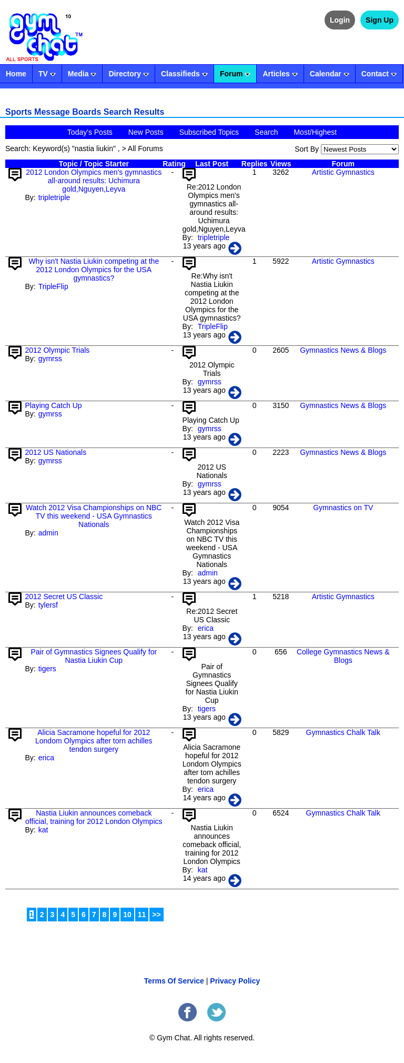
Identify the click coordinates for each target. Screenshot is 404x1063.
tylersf (48, 605)
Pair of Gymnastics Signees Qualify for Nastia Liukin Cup (94, 656)
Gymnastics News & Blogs (343, 350)
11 (142, 914)
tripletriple (54, 197)
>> (156, 914)
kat (43, 830)
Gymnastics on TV (343, 507)
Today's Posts (90, 132)
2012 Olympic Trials (57, 350)
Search (266, 132)
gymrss (50, 358)
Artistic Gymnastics (343, 172)
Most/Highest (315, 132)
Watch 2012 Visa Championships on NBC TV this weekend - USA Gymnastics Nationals (93, 516)
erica (206, 628)
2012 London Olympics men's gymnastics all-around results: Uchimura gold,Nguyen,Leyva (93, 180)
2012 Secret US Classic (64, 596)
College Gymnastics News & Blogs (343, 656)
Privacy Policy (235, 981)
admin (48, 533)
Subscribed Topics (209, 132)
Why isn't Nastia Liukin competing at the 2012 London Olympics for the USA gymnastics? (93, 269)
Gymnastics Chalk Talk (343, 732)
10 (127, 914)
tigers (47, 668)
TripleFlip (53, 286)
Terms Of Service (174, 981)
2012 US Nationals (55, 452)
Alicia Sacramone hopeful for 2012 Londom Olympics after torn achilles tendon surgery (94, 740)
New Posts (146, 132)
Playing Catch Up (53, 405)
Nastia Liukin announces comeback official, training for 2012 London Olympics (93, 817)
